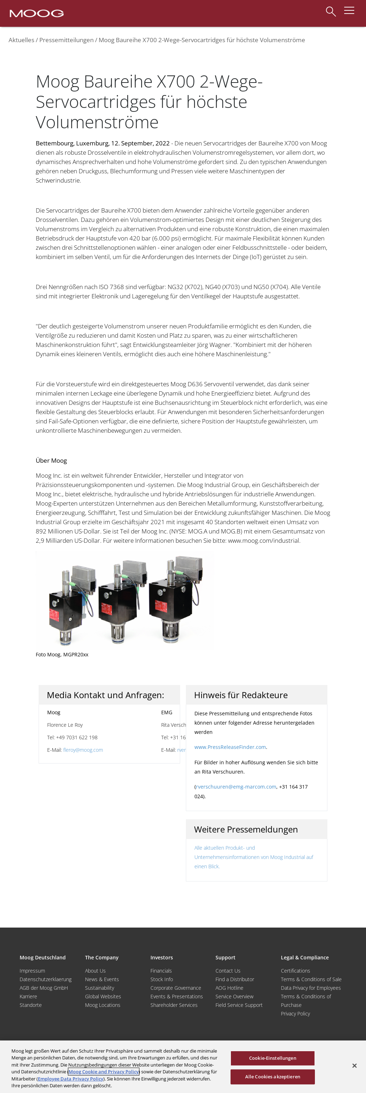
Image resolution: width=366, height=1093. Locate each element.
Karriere (28, 996)
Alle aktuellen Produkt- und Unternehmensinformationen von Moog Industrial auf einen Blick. (253, 857)
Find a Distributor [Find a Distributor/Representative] (235, 979)
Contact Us (228, 970)
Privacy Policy (295, 1013)
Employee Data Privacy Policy (70, 1078)
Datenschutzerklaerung (45, 979)
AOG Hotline (229, 987)
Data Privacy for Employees (311, 987)
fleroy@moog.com (83, 749)
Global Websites (103, 996)
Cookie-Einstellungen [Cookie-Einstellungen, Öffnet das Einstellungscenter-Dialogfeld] (272, 1058)
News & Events (102, 979)
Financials (161, 970)
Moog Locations (102, 1005)
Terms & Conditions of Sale (311, 979)
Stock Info (161, 979)
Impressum (32, 970)
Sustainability (99, 987)
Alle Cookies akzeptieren (272, 1076)
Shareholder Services (174, 1005)
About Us (95, 970)
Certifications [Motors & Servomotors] (295, 970)
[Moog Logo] (36, 13)
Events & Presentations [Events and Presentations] (176, 996)
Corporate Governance (175, 987)
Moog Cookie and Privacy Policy (104, 1071)
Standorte (31, 1005)
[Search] (331, 8)
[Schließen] (354, 1066)
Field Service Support (239, 1005)
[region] (183, 1066)
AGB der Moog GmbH (44, 987)
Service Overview (234, 996)
